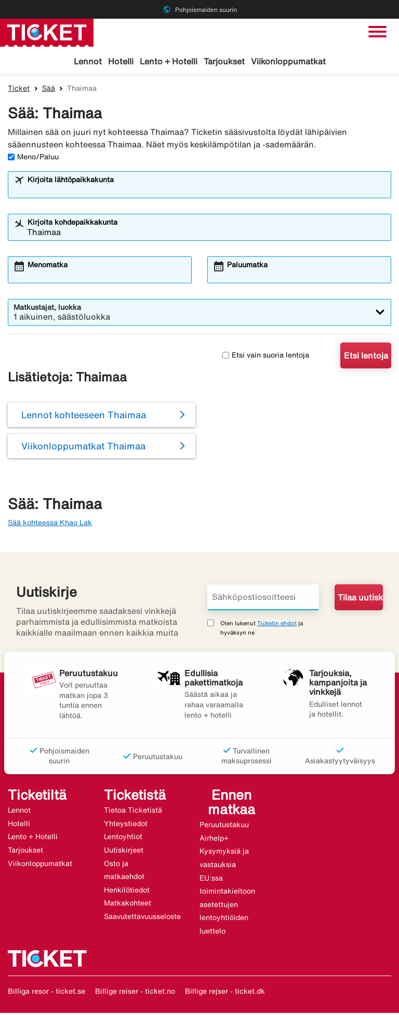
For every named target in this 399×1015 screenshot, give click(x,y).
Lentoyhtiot (123, 838)
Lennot (88, 61)
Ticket (19, 89)
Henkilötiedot (127, 891)
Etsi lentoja (366, 357)
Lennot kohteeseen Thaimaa (83, 416)
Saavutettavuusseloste (142, 918)
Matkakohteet (127, 905)
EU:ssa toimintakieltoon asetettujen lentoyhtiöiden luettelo (227, 906)
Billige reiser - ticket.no (135, 992)
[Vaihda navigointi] (377, 31)
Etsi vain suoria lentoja (265, 357)
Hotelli (121, 61)
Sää (48, 89)
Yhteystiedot (126, 825)
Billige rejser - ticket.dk (225, 992)
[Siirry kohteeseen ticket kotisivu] (47, 32)
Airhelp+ (214, 839)
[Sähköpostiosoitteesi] (263, 599)
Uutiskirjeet (123, 851)
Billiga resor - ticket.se (46, 992)
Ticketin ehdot (277, 625)
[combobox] (206, 191)
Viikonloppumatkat (288, 61)
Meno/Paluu (33, 158)
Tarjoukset (224, 61)
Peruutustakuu (224, 826)
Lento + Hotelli (168, 61)
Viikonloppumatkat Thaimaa (83, 447)
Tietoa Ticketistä (133, 812)
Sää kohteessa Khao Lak (50, 524)
